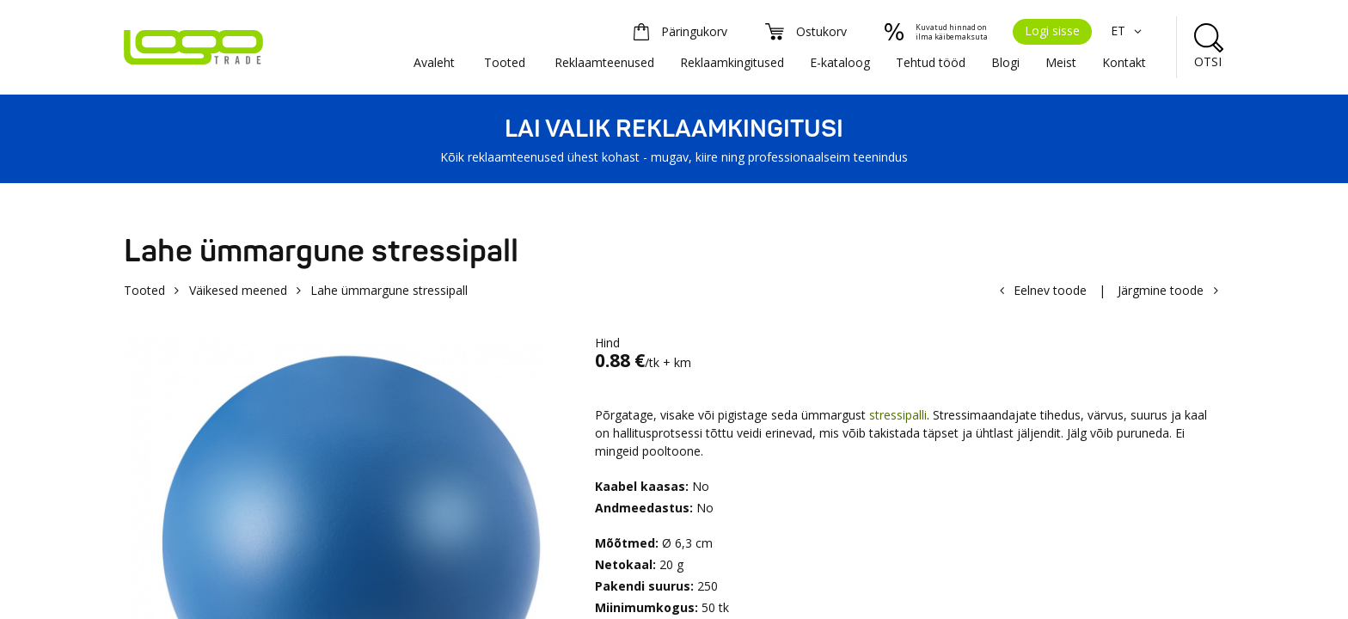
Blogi (1005, 62)
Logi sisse (1052, 30)
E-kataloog (840, 62)
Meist (1060, 62)
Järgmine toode (1161, 290)
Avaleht (434, 62)
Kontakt (1124, 62)
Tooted (504, 62)
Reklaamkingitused (732, 62)
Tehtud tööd (930, 62)
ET (1128, 30)
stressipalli (898, 415)
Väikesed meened (238, 290)
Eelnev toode (1050, 290)
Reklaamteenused (604, 62)
